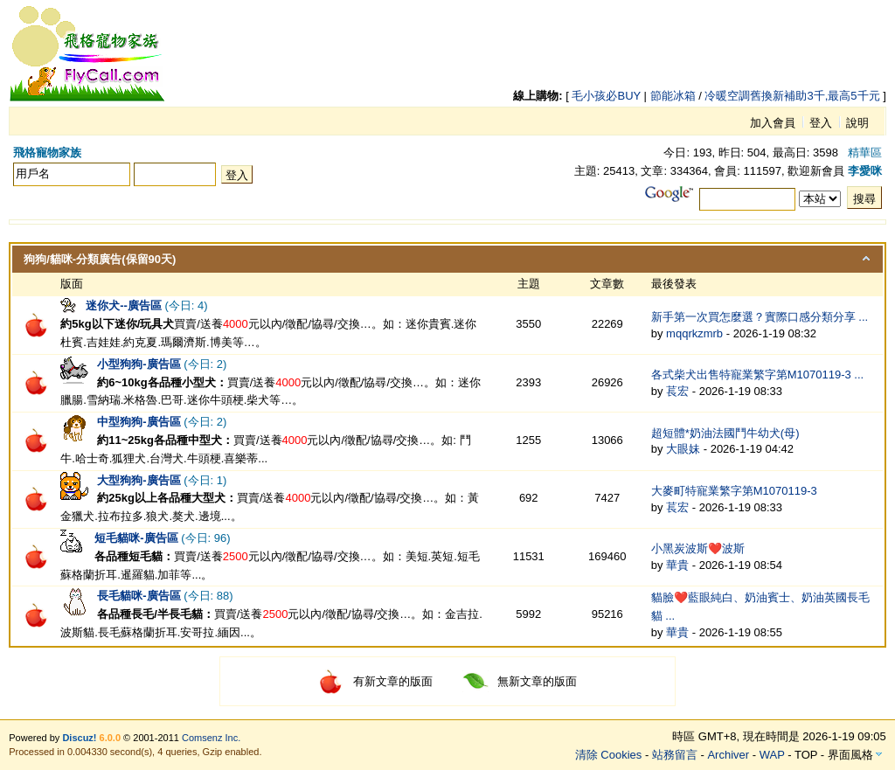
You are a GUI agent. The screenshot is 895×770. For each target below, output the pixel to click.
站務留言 (674, 754)
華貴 (677, 565)
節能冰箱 (673, 95)
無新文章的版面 (519, 681)
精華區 (865, 152)
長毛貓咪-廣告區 (138, 595)
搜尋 (864, 198)
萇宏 (677, 391)
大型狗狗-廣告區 (138, 480)
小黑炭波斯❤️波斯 (698, 548)
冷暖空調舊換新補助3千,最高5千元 (791, 95)
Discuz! (79, 737)
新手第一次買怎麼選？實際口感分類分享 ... (759, 316)
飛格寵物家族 (47, 152)
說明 (857, 122)
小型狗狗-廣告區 (138, 364)
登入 (820, 122)
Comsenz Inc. (211, 737)
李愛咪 (865, 170)
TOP (805, 754)
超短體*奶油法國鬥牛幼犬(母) (725, 433)
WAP (772, 754)
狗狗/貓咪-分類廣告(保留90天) (100, 259)
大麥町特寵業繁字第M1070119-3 (734, 490)
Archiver (728, 754)
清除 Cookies (608, 754)
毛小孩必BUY (606, 95)
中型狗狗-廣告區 (138, 421)
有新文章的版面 (375, 681)
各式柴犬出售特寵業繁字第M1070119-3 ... (757, 374)
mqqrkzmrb (694, 333)
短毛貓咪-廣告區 (135, 538)
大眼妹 (683, 448)
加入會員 (772, 122)
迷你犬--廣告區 (124, 305)
